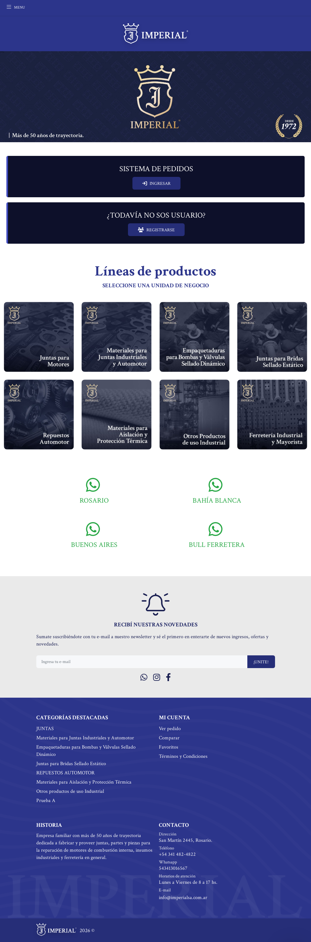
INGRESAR (156, 183)
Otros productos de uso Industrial (70, 791)
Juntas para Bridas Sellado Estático (71, 763)
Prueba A (45, 800)
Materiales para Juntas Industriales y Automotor (85, 738)
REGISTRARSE (156, 230)
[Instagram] (156, 677)
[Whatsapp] (144, 677)
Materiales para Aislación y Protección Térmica (83, 782)
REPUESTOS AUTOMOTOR (65, 773)
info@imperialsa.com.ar (183, 897)
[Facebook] (168, 677)
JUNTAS (45, 728)
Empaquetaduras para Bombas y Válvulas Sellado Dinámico (86, 751)
